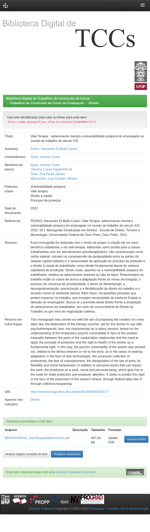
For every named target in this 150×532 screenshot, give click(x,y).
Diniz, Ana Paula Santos (48, 174)
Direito (94, 103)
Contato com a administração (128, 508)
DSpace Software (41, 508)
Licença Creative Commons (75, 472)
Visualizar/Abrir (136, 439)
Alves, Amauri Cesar (45, 157)
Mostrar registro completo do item (27, 454)
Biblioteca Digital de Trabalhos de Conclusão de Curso (47, 98)
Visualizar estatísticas (67, 454)
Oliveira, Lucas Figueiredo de (51, 169)
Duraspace (96, 508)
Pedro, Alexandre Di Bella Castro (54, 149)
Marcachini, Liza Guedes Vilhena (54, 178)
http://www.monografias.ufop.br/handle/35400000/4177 (70, 391)
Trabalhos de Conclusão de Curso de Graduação (47, 103)
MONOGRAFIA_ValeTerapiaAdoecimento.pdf (37, 438)
